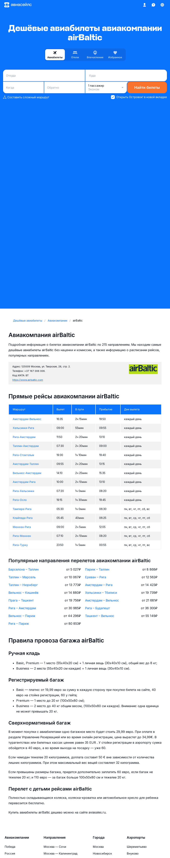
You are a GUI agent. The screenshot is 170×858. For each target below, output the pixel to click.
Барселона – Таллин (23, 569)
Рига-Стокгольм (23, 455)
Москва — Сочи (55, 847)
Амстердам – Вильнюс (102, 600)
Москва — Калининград (60, 853)
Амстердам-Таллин (26, 463)
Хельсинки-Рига (23, 427)
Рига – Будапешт (97, 608)
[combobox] (44, 75)
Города (99, 837)
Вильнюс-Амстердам (27, 473)
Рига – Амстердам (22, 608)
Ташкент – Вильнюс (99, 616)
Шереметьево (137, 847)
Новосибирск (102, 853)
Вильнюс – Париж (21, 616)
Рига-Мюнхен (22, 535)
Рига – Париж (18, 623)
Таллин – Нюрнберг (23, 585)
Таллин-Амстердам (26, 445)
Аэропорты (136, 837)
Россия (10, 853)
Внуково (133, 853)
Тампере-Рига (22, 509)
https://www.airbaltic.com (27, 379)
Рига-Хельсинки (23, 491)
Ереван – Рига (95, 577)
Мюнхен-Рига (22, 527)
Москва (98, 847)
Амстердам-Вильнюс (27, 419)
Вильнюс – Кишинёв (23, 593)
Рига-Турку (20, 545)
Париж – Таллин (97, 569)
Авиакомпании (17, 837)
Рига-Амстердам (24, 437)
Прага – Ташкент (21, 600)
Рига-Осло (20, 499)
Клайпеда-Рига (23, 517)
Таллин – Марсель (22, 577)
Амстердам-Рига (24, 481)
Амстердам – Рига (98, 585)
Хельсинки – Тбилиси (101, 593)
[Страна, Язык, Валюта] (162, 4)
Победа (10, 847)
